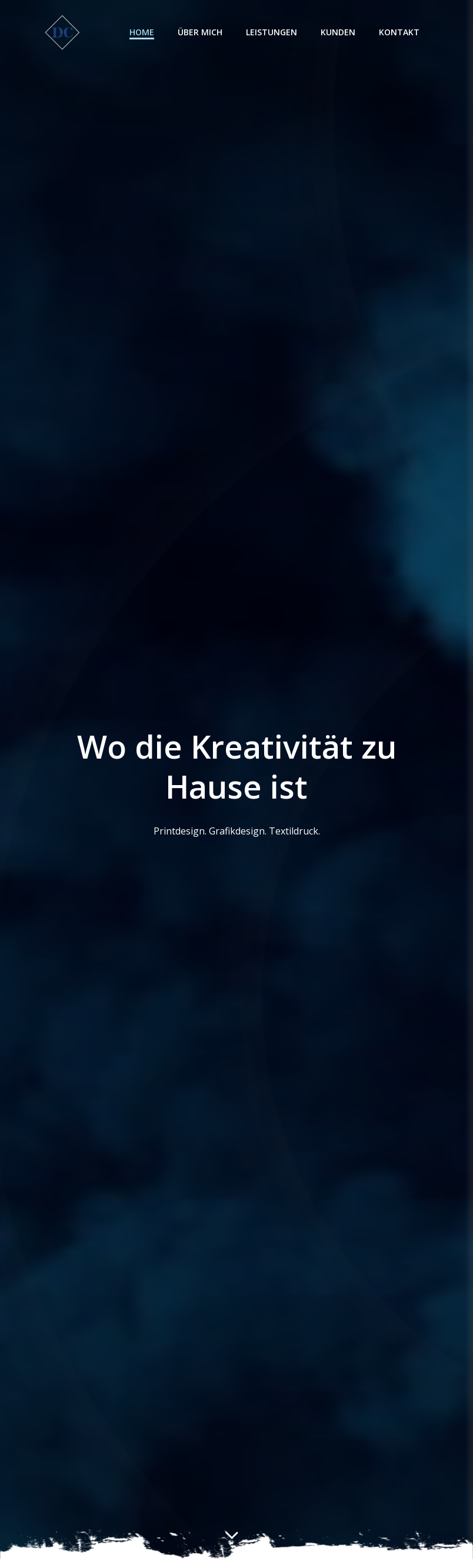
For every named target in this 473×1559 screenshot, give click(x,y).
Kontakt (416, 32)
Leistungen (288, 32)
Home (158, 32)
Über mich (217, 32)
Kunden (355, 32)
